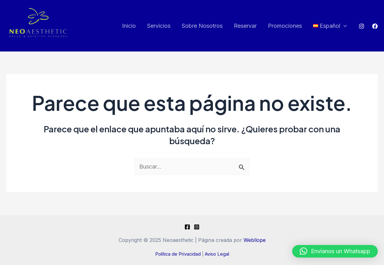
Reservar (245, 25)
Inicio (129, 25)
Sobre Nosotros (202, 25)
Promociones (285, 25)
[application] (343, 26)
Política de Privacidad (178, 254)
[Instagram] (361, 26)
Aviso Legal (217, 254)
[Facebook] (375, 26)
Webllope (255, 240)
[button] (335, 251)
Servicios (158, 25)
